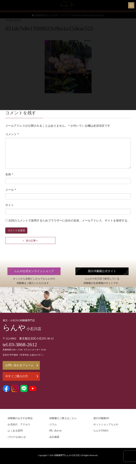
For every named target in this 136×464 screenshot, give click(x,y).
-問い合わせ (55, 430)
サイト (9, 205)
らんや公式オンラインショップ (34, 271)
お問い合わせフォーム (21, 365)
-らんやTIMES (101, 430)
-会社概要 (54, 437)
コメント (12, 134)
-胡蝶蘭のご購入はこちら (63, 418)
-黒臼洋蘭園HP (101, 418)
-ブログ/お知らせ (16, 437)
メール (10, 189)
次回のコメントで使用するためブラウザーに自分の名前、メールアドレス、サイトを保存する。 (69, 220)
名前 (9, 174)
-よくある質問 (15, 430)
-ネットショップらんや (105, 424)
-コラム (53, 424)
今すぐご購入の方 (21, 376)
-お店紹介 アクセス (18, 424)
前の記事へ (32, 240)
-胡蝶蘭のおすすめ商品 (20, 418)
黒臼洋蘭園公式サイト (102, 271)
